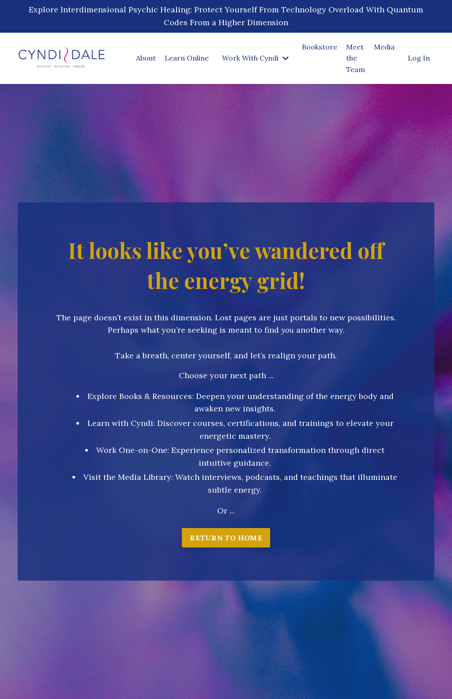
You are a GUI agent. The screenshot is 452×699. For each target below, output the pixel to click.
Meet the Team (355, 58)
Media (384, 46)
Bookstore (319, 46)
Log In (419, 57)
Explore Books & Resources (139, 396)
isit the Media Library (130, 477)
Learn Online (187, 57)
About (146, 57)
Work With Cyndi (255, 57)
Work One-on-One (131, 450)
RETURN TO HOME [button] (226, 537)
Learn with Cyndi (120, 423)
